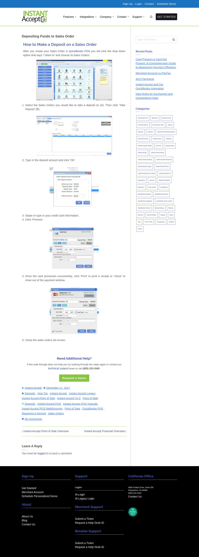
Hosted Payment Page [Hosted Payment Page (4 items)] (145, 145)
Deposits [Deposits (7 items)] (140, 132)
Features (70, 16)
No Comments (33, 418)
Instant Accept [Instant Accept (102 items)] (142, 152)
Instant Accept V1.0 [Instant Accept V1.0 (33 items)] (165, 173)
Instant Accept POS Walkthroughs (42, 408)
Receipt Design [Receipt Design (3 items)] (159, 208)
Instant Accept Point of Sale (38, 398)
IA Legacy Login (84, 498)
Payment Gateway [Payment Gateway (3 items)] (164, 180)
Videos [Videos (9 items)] (140, 229)
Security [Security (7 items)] (140, 215)
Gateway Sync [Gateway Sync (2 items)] (157, 138)
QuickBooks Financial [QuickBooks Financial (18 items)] (161, 194)
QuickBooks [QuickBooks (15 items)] (164, 187)
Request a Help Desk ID (89, 522)
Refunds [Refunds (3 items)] (170, 208)
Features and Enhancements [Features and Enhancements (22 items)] (166, 132)
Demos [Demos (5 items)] (170, 125)
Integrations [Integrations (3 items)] (141, 180)
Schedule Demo (166, 3)
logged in (42, 453)
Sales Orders (56, 413)
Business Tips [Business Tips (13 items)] (166, 118)
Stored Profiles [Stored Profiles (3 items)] (151, 215)
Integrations (88, 16)
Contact (150, 3)
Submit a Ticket (84, 518)
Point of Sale (90, 398)
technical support (58, 368)
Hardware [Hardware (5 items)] (169, 138)
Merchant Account (32, 492)
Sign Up (128, 3)
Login (138, 3)
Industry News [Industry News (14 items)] (169, 145)
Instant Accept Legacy (82, 393)
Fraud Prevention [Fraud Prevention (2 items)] (143, 138)
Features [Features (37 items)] (150, 132)
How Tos (42, 393)
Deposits (30, 393)
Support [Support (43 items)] (162, 215)
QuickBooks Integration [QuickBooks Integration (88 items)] (145, 201)
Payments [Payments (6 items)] (141, 187)
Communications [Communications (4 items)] (143, 125)
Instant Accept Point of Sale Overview (46, 431)
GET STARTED (166, 16)
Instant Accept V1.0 (69, 398)
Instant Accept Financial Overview (104, 431)
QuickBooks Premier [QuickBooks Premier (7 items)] (144, 208)
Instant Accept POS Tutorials (80, 403)
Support (138, 16)
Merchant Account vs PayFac (153, 73)
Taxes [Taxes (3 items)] (171, 215)
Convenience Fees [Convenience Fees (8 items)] (158, 125)
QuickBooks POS (79, 51)
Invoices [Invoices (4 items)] (151, 180)
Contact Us (28, 524)
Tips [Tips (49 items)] (139, 222)
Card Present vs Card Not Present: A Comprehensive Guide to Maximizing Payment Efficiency (156, 63)
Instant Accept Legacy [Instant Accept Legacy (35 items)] (144, 166)
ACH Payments (145, 79)
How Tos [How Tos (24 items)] (158, 145)
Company (107, 16)
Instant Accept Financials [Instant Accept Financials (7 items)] (164, 159)
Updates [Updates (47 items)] (171, 222)
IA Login (80, 494)
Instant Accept (33, 387)
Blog (24, 520)
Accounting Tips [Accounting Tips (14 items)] (143, 118)
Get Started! (29, 488)
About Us (27, 516)
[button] (75, 16)
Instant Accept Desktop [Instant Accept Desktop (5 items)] (145, 159)
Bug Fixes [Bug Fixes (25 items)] (155, 118)
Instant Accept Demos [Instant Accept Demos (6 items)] (157, 152)
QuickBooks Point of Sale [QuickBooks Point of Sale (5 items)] (164, 201)
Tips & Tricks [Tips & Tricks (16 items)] (149, 222)
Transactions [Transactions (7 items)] (161, 222)
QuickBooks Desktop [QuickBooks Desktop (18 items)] (144, 194)
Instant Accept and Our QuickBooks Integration (150, 86)
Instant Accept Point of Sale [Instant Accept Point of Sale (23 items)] (146, 173)
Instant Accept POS (49, 403)
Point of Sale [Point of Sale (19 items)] (152, 187)
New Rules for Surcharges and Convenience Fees (154, 95)
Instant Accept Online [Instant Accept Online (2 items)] (162, 166)
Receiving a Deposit (34, 413)
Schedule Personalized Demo (40, 496)
